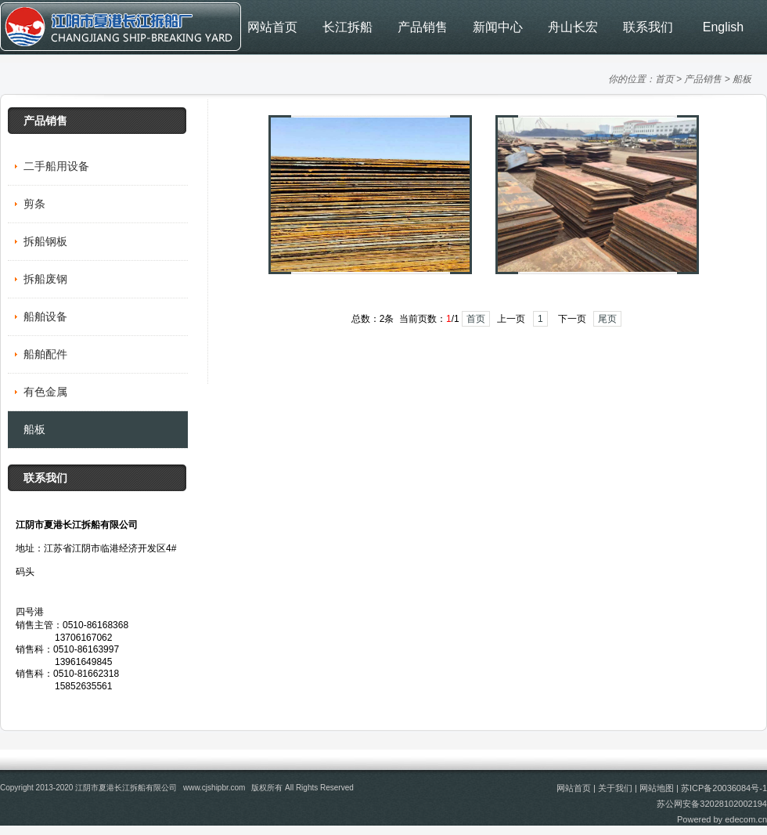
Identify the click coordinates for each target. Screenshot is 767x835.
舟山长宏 (573, 27)
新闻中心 (498, 27)
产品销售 (423, 27)
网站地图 (656, 788)
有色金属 (45, 391)
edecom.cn (746, 819)
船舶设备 (45, 316)
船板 (742, 79)
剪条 (34, 203)
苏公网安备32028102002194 (712, 803)
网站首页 (272, 27)
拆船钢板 (45, 241)
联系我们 (648, 27)
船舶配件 (45, 354)
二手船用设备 (56, 166)
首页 (664, 79)
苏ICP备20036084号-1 (724, 788)
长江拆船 (347, 27)
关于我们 (615, 788)
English (723, 27)
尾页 (607, 318)
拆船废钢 (45, 279)
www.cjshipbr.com (214, 787)
